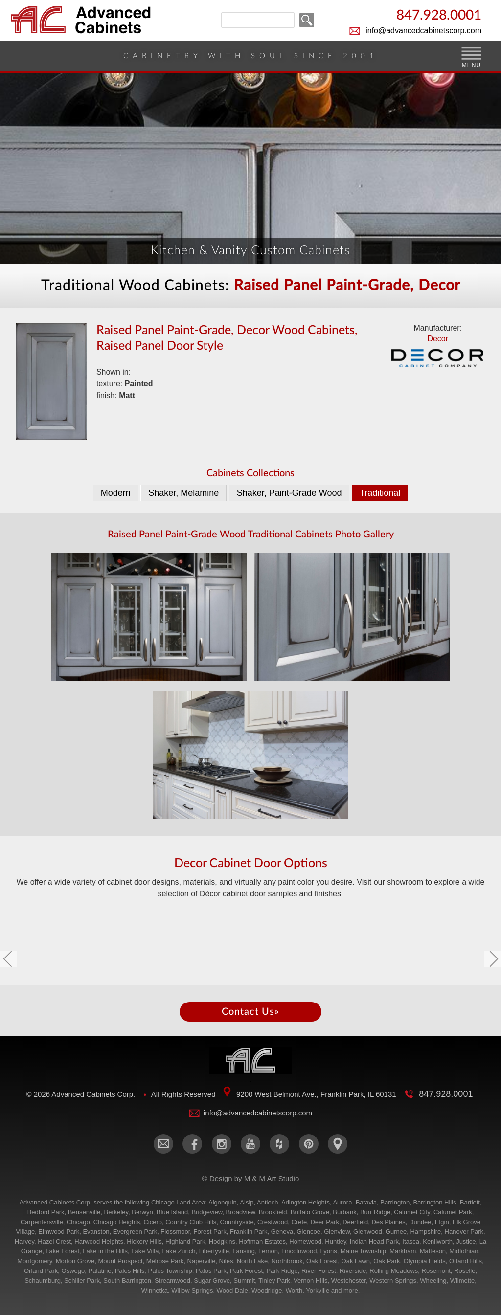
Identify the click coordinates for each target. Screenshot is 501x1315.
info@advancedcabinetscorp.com (423, 30)
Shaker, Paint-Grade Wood (289, 493)
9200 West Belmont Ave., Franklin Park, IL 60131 (316, 1094)
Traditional (380, 493)
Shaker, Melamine (183, 493)
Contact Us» (250, 1012)
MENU (471, 65)
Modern (116, 493)
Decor (437, 352)
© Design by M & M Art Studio (250, 1178)
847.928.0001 (438, 16)
